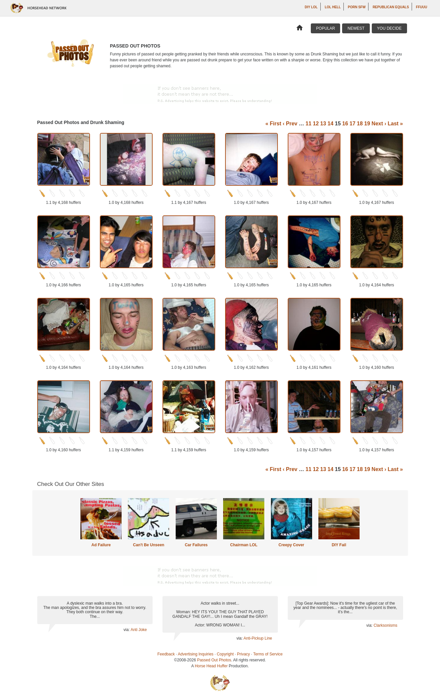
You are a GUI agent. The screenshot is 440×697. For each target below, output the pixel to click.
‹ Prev (290, 123)
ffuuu (421, 7)
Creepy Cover (291, 545)
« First (273, 123)
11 (308, 123)
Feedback (166, 654)
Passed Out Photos (214, 660)
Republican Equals (391, 7)
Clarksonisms (385, 625)
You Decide (389, 28)
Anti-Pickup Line (258, 638)
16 (345, 123)
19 (367, 123)
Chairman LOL (243, 545)
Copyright (225, 654)
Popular (325, 28)
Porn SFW (357, 7)
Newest (355, 28)
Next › (378, 123)
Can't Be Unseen (148, 545)
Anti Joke (139, 629)
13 (323, 123)
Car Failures (196, 545)
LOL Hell (333, 7)
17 (353, 123)
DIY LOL (311, 7)
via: (127, 629)
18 (360, 123)
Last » (395, 123)
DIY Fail (339, 545)
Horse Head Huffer (211, 666)
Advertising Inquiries (196, 654)
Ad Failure (101, 545)
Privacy (243, 654)
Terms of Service (267, 654)
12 (316, 123)
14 (331, 123)
